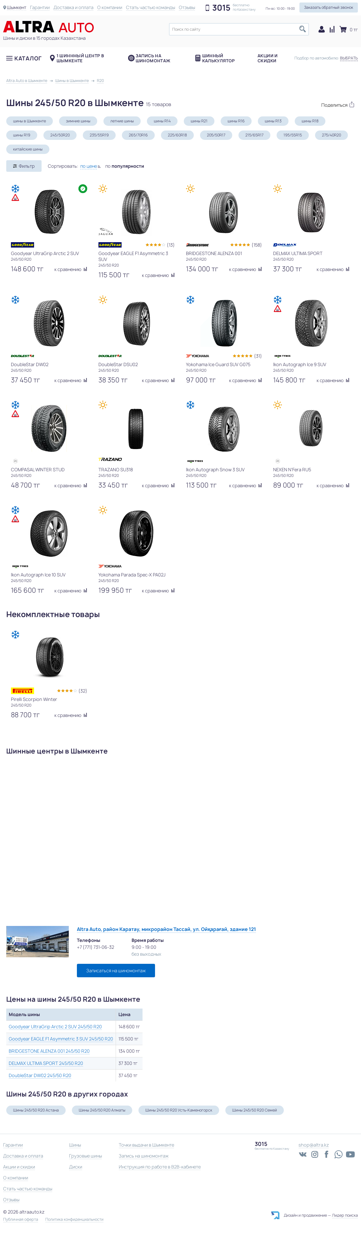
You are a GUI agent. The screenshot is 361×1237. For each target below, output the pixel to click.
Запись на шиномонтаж (153, 58)
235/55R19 (99, 135)
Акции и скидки (268, 58)
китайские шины (28, 149)
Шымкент (16, 7)
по (124, 166)
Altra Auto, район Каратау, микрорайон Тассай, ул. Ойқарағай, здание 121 (166, 929)
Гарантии (40, 7)
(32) (82, 691)
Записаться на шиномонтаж (116, 971)
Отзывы (187, 7)
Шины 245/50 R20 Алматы (102, 1110)
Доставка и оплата (73, 7)
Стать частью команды (150, 7)
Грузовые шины (85, 1156)
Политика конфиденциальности (74, 1219)
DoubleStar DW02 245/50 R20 (40, 1075)
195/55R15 (292, 135)
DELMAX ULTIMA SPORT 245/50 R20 (46, 1063)
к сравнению (70, 269)
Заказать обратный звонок (328, 7)
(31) (258, 356)
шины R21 (199, 121)
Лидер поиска (345, 1215)
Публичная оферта (20, 1219)
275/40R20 (331, 135)
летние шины (122, 121)
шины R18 (310, 121)
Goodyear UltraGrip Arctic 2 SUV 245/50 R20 (55, 1027)
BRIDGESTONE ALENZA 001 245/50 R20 (49, 1051)
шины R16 (236, 121)
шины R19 (21, 135)
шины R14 (162, 121)
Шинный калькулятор (218, 58)
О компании (109, 7)
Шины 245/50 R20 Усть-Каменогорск (178, 1110)
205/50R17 (216, 135)
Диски (75, 1167)
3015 (221, 8)
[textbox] (239, 29)
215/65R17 (254, 135)
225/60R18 (177, 135)
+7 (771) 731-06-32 (95, 947)
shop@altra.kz (313, 1145)
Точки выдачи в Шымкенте (146, 1145)
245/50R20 (60, 135)
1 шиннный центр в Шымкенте (80, 58)
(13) (171, 245)
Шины (75, 1145)
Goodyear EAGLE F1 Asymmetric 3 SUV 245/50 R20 (61, 1039)
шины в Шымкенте (29, 121)
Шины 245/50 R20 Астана (36, 1110)
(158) (257, 245)
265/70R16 (138, 135)
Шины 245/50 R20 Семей (254, 1110)
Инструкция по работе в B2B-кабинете (160, 1167)
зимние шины (78, 121)
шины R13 (273, 121)
